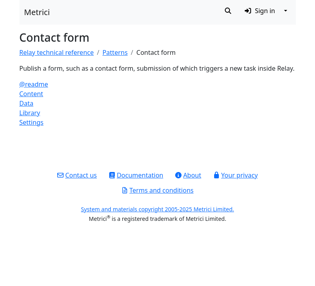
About (188, 175)
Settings (31, 122)
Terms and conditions (157, 190)
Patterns (115, 52)
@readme (33, 84)
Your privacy (235, 175)
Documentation (136, 175)
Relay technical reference (56, 52)
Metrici (37, 12)
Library (29, 112)
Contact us (77, 175)
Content (31, 93)
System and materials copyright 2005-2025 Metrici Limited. (157, 209)
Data (26, 103)
